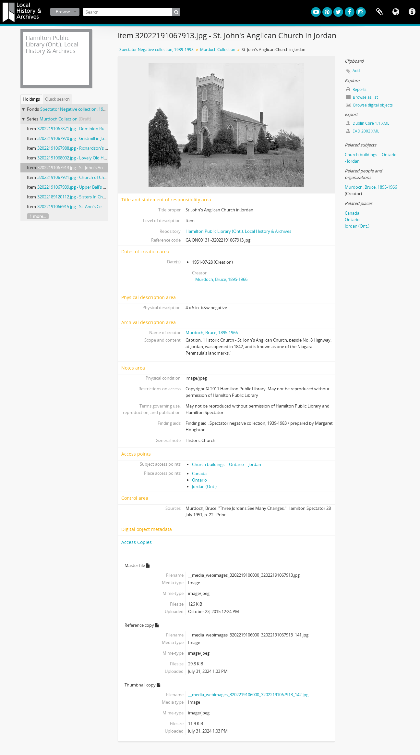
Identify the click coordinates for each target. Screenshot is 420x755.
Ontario (199, 480)
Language (396, 12)
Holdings (31, 99)
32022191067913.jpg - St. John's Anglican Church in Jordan (92, 167)
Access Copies (136, 542)
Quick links (412, 12)
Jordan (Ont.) (204, 486)
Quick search (57, 99)
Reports (356, 89)
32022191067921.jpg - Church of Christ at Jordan (83, 177)
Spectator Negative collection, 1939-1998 (79, 109)
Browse (63, 12)
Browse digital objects (369, 105)
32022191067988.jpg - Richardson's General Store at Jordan (93, 148)
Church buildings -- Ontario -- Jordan (226, 464)
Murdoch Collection (59, 119)
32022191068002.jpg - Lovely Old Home (75, 158)
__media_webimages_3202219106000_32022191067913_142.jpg (248, 695)
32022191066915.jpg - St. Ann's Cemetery (76, 206)
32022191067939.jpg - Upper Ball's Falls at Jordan (83, 187)
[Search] (131, 12)
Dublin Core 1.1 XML (367, 123)
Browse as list (362, 97)
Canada (199, 473)
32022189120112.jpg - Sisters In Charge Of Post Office (88, 197)
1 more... (38, 216)
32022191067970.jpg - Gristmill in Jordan (75, 138)
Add (356, 70)
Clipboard (379, 12)
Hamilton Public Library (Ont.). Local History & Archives (238, 231)
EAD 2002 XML (362, 131)
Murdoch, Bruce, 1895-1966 (221, 279)
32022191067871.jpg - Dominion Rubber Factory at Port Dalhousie (100, 129)
